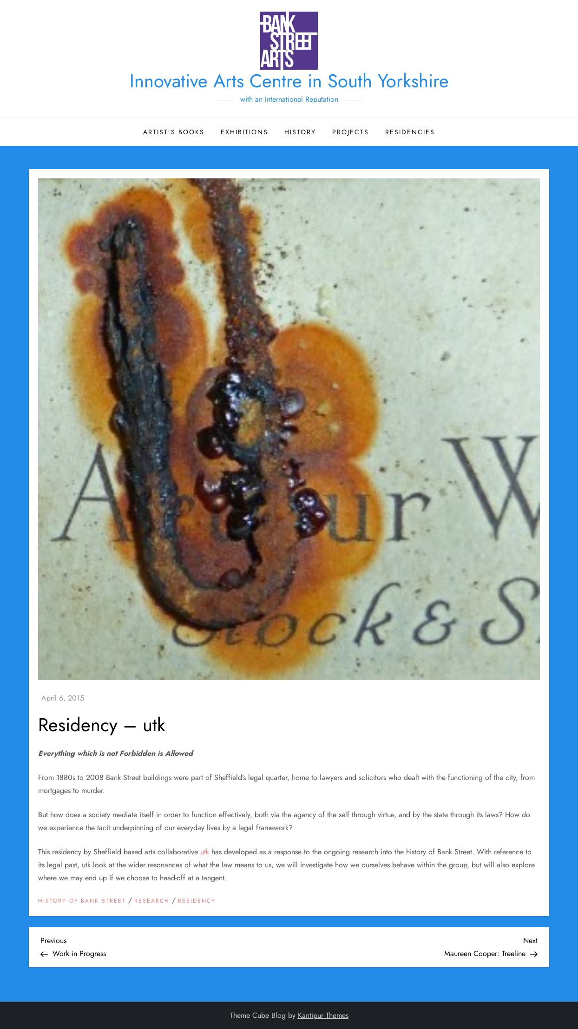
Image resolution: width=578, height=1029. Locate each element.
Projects (350, 132)
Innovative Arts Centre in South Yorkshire (289, 80)
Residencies (410, 132)
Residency (197, 901)
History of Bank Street (82, 901)
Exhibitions (244, 132)
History (300, 132)
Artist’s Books (173, 132)
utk (204, 851)
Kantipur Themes (323, 1015)
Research (152, 901)
